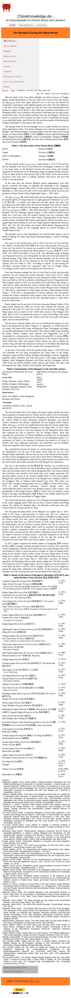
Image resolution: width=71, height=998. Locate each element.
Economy (7, 66)
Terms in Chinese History (13, 971)
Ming (13, 90)
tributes (23, 317)
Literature (41, 25)
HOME (12, 25)
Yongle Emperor (13, 210)
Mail (32, 981)
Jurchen (65, 245)
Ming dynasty (14, 197)
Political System (10, 56)
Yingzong (50, 251)
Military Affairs (10, 61)
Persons (7, 87)
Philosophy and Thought (13, 77)
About (37, 981)
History (5, 90)
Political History (10, 46)
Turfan (14, 425)
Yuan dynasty (30, 164)
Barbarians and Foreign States (16, 968)
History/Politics (26, 25)
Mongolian (10, 102)
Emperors (7, 51)
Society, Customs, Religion (14, 82)
